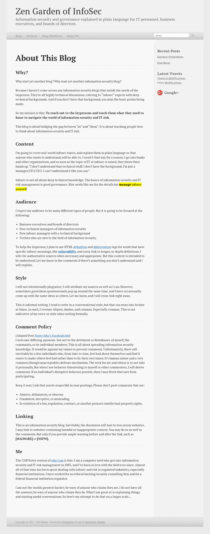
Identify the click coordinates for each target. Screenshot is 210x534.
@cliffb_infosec (173, 82)
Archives (32, 36)
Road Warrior (163, 62)
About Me (73, 36)
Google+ (171, 92)
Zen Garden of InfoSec (59, 11)
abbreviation (102, 247)
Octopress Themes (95, 522)
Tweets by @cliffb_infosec (171, 78)
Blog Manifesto (52, 36)
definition (80, 247)
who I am (57, 460)
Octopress (68, 522)
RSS (192, 36)
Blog (19, 36)
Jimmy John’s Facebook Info (52, 336)
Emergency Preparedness (170, 56)
